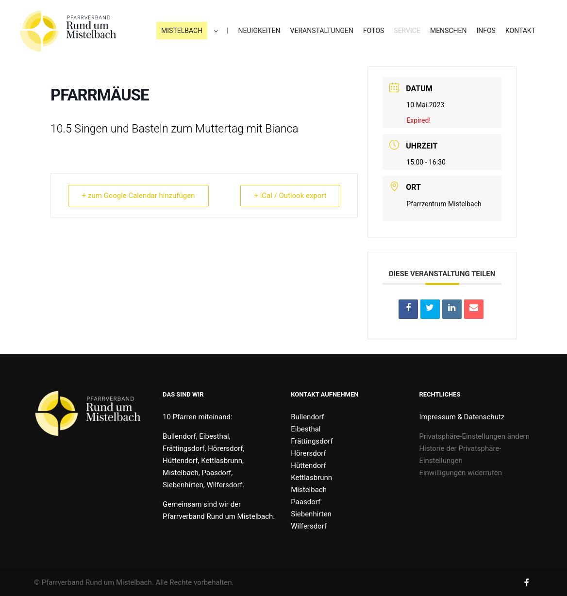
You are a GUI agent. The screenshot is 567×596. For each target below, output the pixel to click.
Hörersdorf (308, 453)
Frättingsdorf (312, 441)
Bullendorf (307, 417)
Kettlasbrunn (311, 477)
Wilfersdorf (309, 526)
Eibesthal (305, 429)
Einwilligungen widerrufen (460, 472)
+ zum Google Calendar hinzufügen (138, 195)
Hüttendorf (308, 465)
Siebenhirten (311, 514)
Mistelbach (309, 489)
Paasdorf (305, 501)
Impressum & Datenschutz (461, 417)
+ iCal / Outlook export (290, 195)
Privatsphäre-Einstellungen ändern (474, 436)
